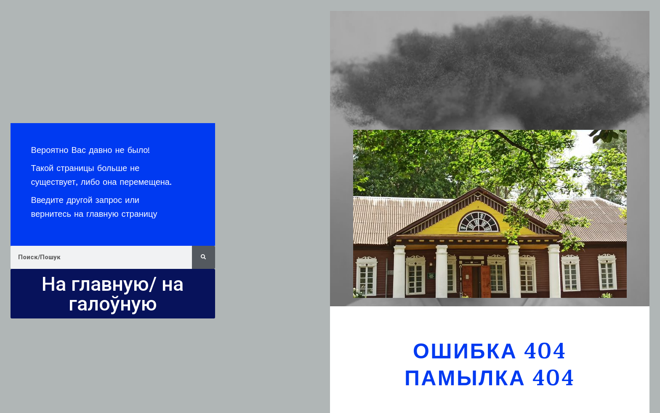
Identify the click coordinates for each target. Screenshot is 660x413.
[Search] (203, 257)
